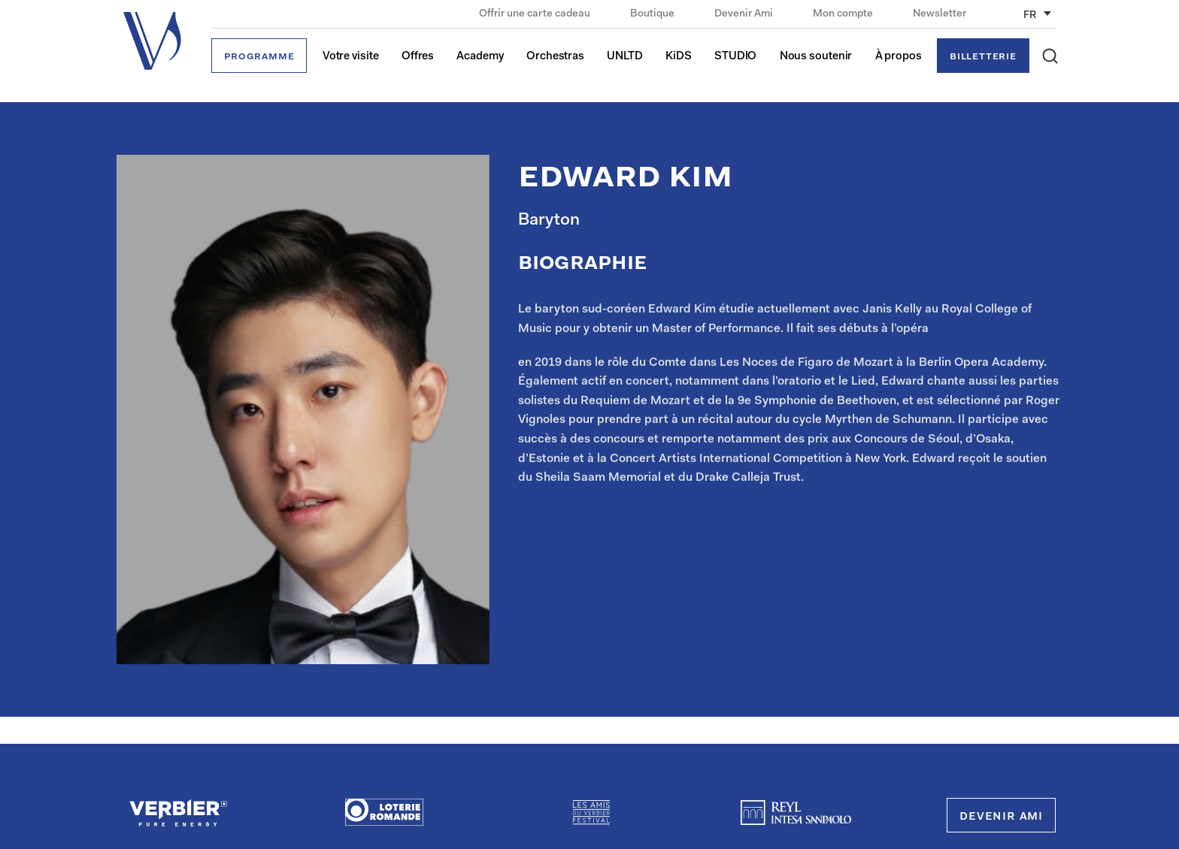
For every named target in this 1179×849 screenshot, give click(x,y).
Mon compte (844, 14)
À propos (898, 56)
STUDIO (735, 56)
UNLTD (625, 56)
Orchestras (555, 56)
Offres (418, 56)
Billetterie (983, 56)
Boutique (653, 14)
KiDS (678, 56)
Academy (479, 56)
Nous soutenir (816, 56)
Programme (259, 56)
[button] (1050, 56)
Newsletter (939, 14)
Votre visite (351, 56)
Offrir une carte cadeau (536, 14)
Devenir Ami (744, 14)
